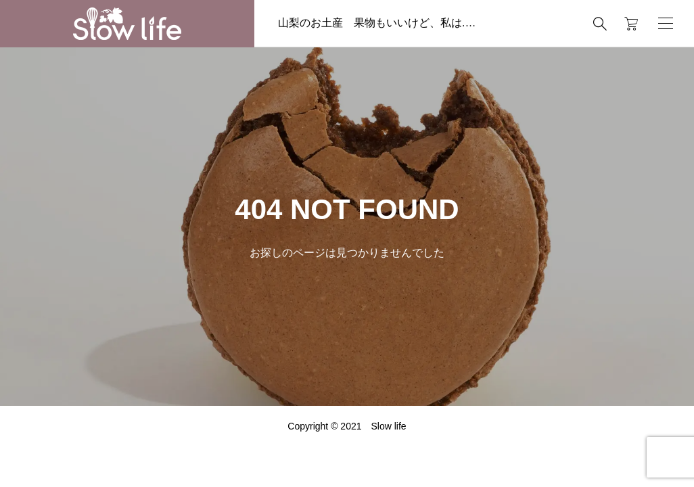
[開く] (665, 23)
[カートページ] (627, 23)
